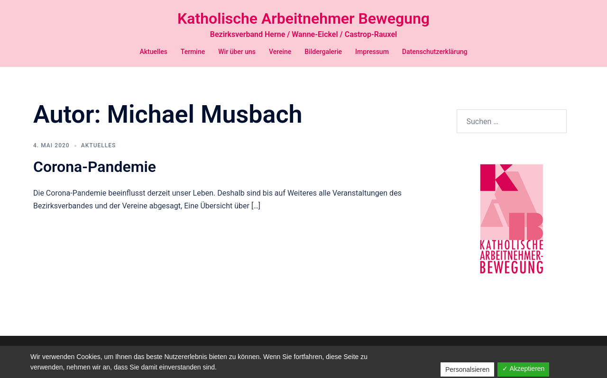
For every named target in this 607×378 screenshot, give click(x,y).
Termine (193, 51)
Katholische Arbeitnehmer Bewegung (303, 18)
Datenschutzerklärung (435, 51)
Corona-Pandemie (94, 178)
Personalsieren (467, 369)
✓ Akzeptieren (523, 368)
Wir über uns (237, 51)
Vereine (280, 51)
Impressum (372, 51)
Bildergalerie (323, 51)
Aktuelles (153, 51)
